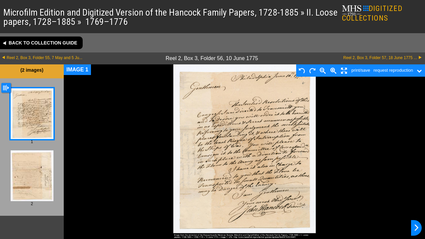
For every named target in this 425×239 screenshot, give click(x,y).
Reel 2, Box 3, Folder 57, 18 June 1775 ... (380, 58)
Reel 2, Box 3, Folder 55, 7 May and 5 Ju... (44, 58)
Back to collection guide (43, 42)
